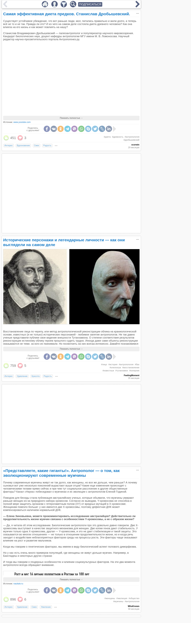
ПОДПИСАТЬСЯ (90, 4)
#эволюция (121, 598)
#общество (134, 598)
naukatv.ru (18, 583)
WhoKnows (133, 606)
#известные (108, 370)
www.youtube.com (22, 122)
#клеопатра (115, 367)
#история (112, 364)
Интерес (9, 145)
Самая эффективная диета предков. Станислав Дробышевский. (66, 14)
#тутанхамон (121, 370)
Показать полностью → (71, 118)
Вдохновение (23, 145)
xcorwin (135, 145)
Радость (47, 145)
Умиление (46, 607)
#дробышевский (131, 140)
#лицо (104, 364)
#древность (117, 137)
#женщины (110, 598)
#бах (137, 364)
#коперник (134, 370)
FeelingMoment (131, 375)
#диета (107, 137)
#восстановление (130, 367)
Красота (36, 376)
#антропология (132, 137)
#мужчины (118, 601)
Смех (36, 145)
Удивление (22, 376)
